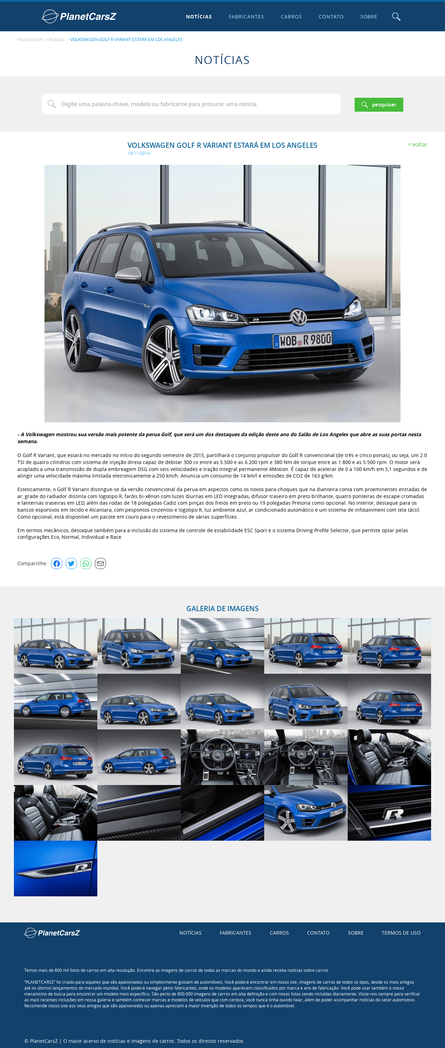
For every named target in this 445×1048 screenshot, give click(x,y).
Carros (289, 16)
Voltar (420, 142)
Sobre (367, 16)
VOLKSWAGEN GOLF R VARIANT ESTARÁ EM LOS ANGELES (126, 38)
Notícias (198, 16)
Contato (329, 16)
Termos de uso (401, 931)
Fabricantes (245, 16)
